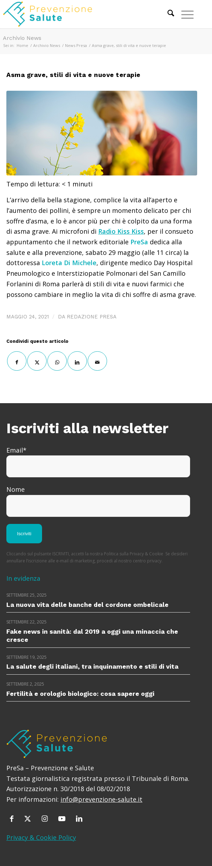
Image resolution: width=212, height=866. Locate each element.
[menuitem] (167, 14)
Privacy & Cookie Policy (41, 837)
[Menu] (184, 14)
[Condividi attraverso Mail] (97, 361)
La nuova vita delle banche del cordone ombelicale (87, 604)
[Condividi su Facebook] (16, 361)
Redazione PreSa (92, 316)
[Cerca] (167, 14)
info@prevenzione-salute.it (101, 799)
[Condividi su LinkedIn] (77, 361)
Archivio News (22, 38)
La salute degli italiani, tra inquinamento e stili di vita (92, 666)
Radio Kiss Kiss (121, 231)
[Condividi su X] (37, 361)
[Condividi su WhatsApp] (57, 361)
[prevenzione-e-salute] (79, 14)
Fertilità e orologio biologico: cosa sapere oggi (80, 693)
